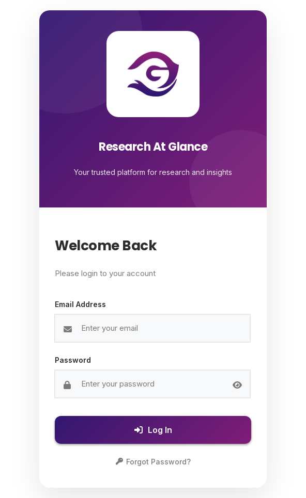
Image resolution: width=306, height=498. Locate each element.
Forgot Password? (153, 461)
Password (73, 360)
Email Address (80, 304)
